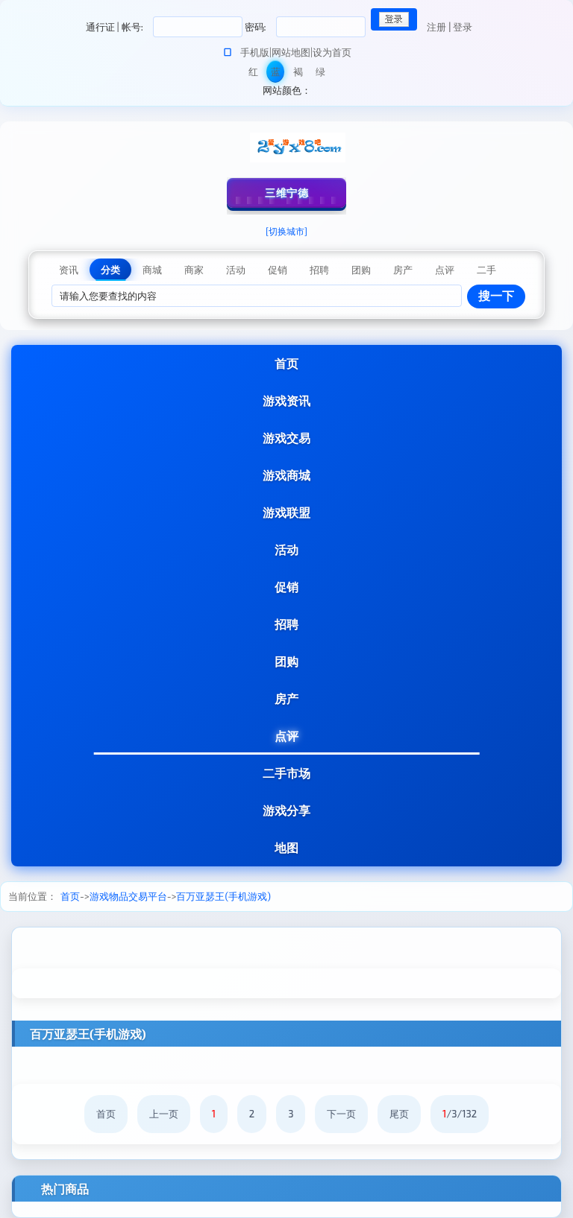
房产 (286, 698)
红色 (253, 74)
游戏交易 (286, 438)
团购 (286, 661)
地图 (286, 847)
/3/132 (459, 1114)
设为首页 (332, 52)
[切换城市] (286, 231)
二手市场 (286, 773)
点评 (286, 736)
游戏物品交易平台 (128, 896)
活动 (286, 549)
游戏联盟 (286, 512)
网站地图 (291, 52)
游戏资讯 (286, 400)
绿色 (320, 74)
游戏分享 (286, 810)
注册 (436, 27)
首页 (286, 363)
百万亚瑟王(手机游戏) (223, 896)
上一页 (163, 1114)
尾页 (399, 1114)
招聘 (286, 624)
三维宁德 (286, 192)
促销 (286, 587)
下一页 (341, 1114)
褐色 (298, 74)
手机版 (254, 52)
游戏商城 (286, 475)
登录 (462, 27)
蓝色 (276, 74)
